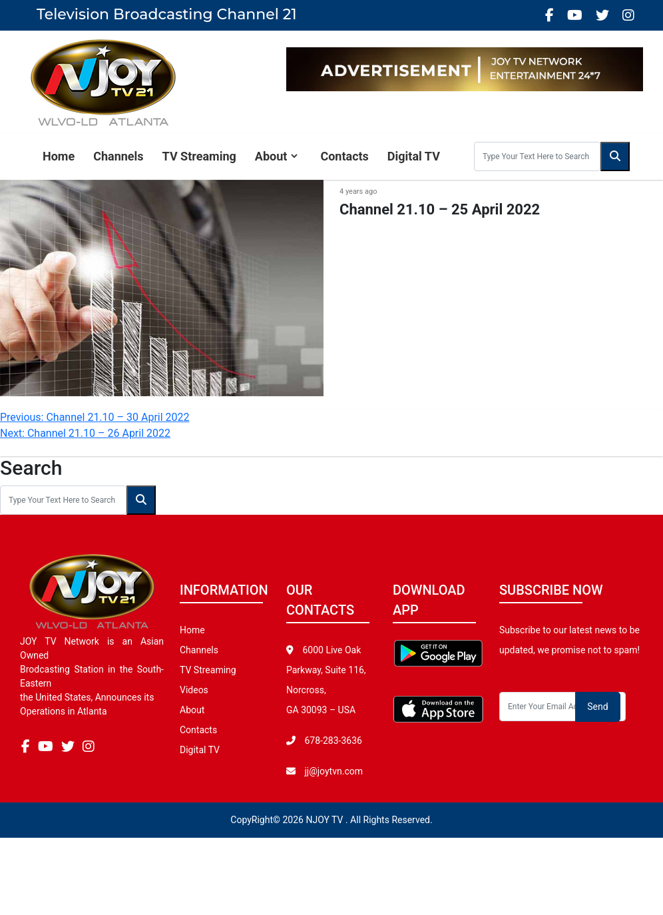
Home (59, 156)
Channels (118, 156)
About (271, 156)
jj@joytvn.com (333, 771)
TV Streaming (199, 156)
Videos (194, 690)
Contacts (344, 156)
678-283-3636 (332, 740)
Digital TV (413, 156)
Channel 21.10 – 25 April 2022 (439, 209)
